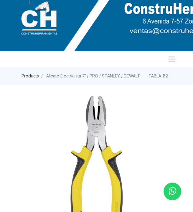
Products (30, 75)
